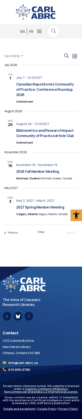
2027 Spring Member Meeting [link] (40, 207)
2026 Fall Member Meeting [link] (37, 171)
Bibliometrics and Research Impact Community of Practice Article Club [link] (45, 133)
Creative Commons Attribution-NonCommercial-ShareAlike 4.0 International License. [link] (41, 390)
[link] (76, 215)
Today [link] (40, 232)
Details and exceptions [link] (19, 409)
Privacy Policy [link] (68, 409)
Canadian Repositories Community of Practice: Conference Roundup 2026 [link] (45, 89)
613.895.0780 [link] (19, 369)
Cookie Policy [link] (47, 409)
